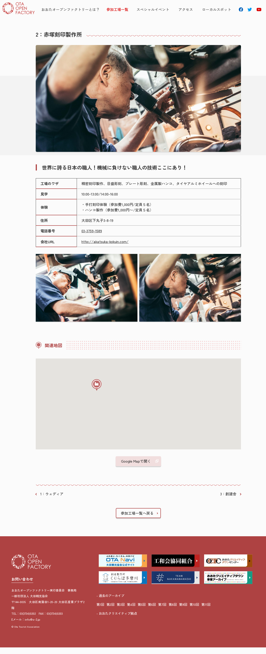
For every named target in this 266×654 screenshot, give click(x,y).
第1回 (100, 611)
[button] (98, 395)
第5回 (142, 611)
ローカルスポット (211, 10)
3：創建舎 (228, 500)
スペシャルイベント (154, 10)
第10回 (194, 611)
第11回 (205, 611)
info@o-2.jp (32, 626)
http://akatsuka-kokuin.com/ (105, 248)
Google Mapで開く (136, 468)
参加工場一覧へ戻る (137, 519)
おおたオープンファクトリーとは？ (75, 10)
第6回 (152, 611)
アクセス (184, 10)
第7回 (162, 611)
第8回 (173, 611)
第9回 (183, 611)
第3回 (121, 611)
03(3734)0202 (28, 620)
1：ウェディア (51, 500)
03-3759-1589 (91, 238)
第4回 (131, 611)
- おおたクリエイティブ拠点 (116, 619)
